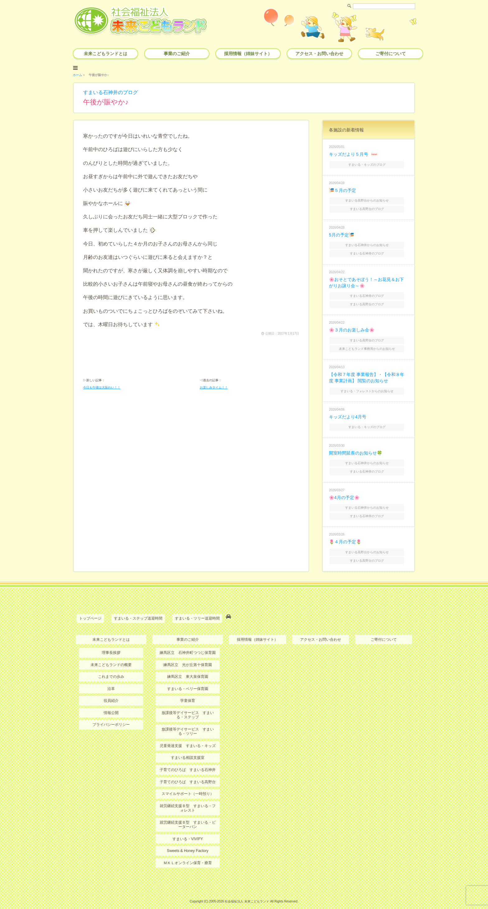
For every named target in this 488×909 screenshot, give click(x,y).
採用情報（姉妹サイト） (248, 53)
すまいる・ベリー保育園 (187, 680)
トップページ (90, 610)
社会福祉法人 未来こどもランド (247, 891)
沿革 (111, 680)
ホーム (77, 74)
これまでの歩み (111, 668)
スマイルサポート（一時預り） (188, 784)
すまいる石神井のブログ (110, 91)
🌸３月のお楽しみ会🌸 (351, 326)
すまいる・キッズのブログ (369, 163)
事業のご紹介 (177, 53)
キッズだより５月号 (348, 153)
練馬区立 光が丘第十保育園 (187, 656)
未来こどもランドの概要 (111, 656)
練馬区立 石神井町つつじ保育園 (188, 644)
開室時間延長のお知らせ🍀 (355, 447)
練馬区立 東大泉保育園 (187, 668)
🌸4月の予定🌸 (344, 490)
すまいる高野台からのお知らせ (369, 199)
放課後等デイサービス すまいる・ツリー (188, 722)
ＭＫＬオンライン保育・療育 (187, 853)
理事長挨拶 (111, 644)
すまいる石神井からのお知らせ (369, 243)
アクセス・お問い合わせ (319, 53)
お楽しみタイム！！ (214, 387)
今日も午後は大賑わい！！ (101, 387)
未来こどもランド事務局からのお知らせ (369, 344)
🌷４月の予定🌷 (345, 534)
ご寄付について (390, 53)
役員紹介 (111, 691)
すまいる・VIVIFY (187, 829)
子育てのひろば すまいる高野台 (188, 772)
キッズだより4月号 (347, 411)
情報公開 (111, 704)
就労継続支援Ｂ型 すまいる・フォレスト (188, 798)
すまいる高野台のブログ (369, 207)
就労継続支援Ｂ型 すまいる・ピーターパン (188, 815)
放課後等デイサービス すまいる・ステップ (188, 706)
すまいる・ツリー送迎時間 (197, 610)
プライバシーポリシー (111, 715)
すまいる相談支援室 (187, 748)
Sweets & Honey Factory (187, 841)
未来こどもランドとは (105, 53)
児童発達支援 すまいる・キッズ (188, 736)
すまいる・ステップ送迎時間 (138, 610)
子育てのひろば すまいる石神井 (188, 760)
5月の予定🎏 (341, 232)
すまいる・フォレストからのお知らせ (369, 386)
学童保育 (187, 691)
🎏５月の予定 (342, 189)
